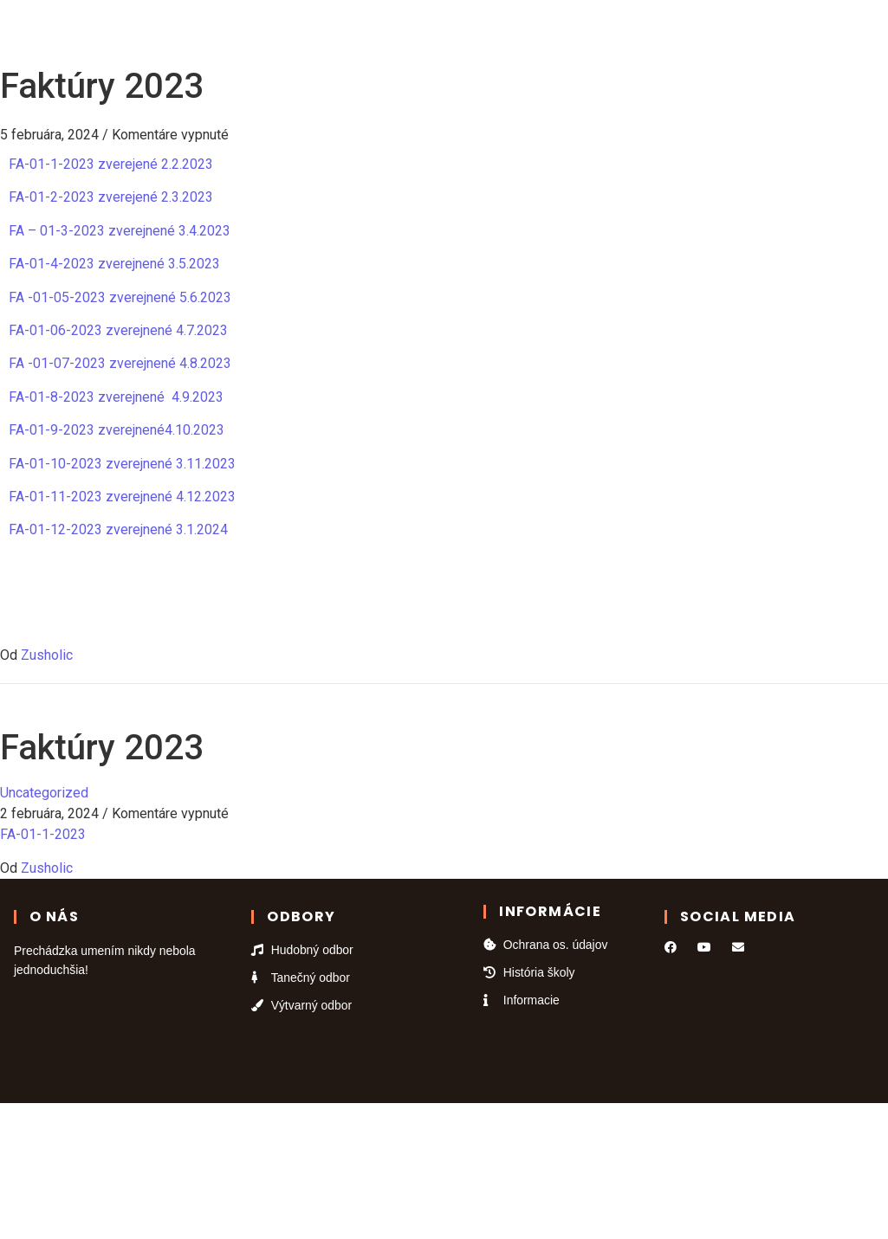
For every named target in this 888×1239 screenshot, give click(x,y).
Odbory (284, 32)
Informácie (669, 32)
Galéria (505, 32)
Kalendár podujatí (392, 32)
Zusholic (47, 655)
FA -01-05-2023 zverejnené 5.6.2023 (120, 297)
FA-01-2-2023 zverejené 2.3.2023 (111, 197)
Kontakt (579, 32)
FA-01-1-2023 (43, 834)
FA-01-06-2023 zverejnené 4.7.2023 (118, 330)
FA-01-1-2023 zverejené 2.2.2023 (111, 164)
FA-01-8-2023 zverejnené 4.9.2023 (116, 397)
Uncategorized (44, 792)
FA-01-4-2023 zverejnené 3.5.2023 (114, 263)
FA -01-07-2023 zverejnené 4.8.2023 (120, 363)
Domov (207, 32)
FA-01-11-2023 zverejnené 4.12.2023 (122, 496)
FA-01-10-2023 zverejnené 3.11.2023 (122, 463)
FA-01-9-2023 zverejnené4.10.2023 (116, 430)
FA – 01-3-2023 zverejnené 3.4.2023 (119, 231)
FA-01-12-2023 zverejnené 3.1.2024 (118, 529)
